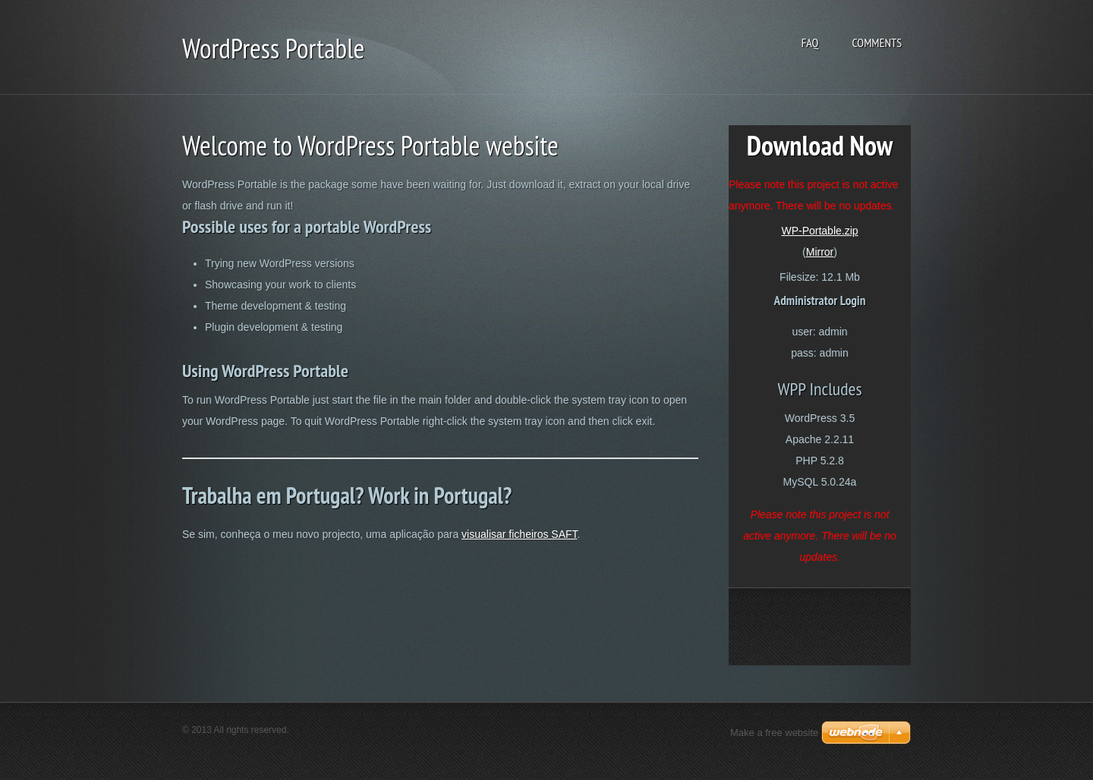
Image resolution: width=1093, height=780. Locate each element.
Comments (877, 42)
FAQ (810, 42)
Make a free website (774, 732)
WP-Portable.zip (819, 231)
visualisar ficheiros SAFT (519, 534)
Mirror (820, 252)
